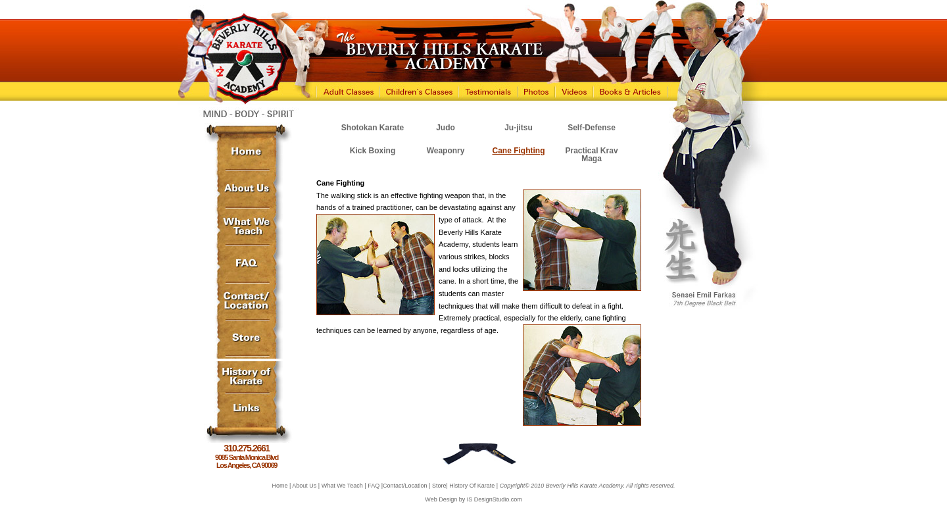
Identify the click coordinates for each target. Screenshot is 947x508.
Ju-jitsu (518, 127)
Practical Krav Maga (592, 154)
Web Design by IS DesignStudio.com (473, 499)
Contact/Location (405, 485)
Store (439, 485)
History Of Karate (472, 485)
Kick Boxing (372, 150)
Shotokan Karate (372, 127)
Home (279, 485)
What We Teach (342, 485)
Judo (445, 127)
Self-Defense (592, 127)
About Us (304, 485)
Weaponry (446, 150)
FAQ (373, 485)
